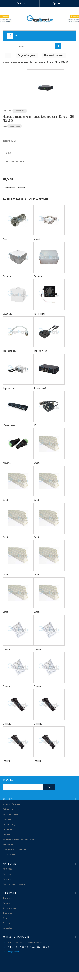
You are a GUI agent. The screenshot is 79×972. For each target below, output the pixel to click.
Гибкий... (38, 239)
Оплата (6, 918)
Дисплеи (6, 834)
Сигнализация (8, 829)
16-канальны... (10, 425)
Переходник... (9, 350)
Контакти (6, 903)
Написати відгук (9, 140)
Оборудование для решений (14, 849)
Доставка (6, 923)
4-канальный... (41, 388)
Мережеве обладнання (12, 804)
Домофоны (7, 819)
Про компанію (8, 913)
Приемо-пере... (41, 350)
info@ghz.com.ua (14, 951)
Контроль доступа (10, 824)
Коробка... (7, 276)
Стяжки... (7, 649)
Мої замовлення (9, 868)
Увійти (20, 3)
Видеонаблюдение (10, 814)
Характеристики (15, 161)
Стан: (5, 125)
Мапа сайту (7, 928)
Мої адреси (7, 879)
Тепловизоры (8, 844)
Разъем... (7, 462)
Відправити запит (10, 908)
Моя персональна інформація (14, 884)
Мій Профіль (9, 863)
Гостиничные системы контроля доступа (19, 839)
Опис (8, 152)
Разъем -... (7, 239)
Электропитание (9, 854)
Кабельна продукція (11, 809)
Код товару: (7, 110)
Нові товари (7, 898)
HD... (36, 425)
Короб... (37, 462)
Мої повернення (9, 873)
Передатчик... (9, 388)
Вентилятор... (40, 313)
